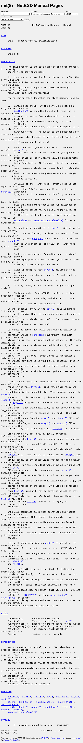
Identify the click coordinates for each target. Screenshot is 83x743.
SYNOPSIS (6, 48)
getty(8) (37, 238)
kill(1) (26, 696)
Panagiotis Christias (11, 740)
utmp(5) (45, 418)
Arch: (69, 11)
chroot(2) (7, 191)
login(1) (6, 400)
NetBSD (44, 738)
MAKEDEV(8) (30, 595)
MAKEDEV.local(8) (45, 702)
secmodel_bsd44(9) (12, 709)
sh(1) (50, 696)
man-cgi (77, 738)
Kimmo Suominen (58, 738)
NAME (3, 35)
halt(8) (17, 564)
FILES (4, 613)
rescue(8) (37, 707)
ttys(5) (54, 228)
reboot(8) (17, 561)
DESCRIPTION (8, 61)
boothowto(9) (22, 111)
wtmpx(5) (62, 423)
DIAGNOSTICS (8, 642)
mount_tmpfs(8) (59, 595)
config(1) (13, 696)
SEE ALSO (6, 691)
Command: (6, 11)
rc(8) (21, 150)
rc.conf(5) (20, 220)
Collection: (7, 16)
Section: (35, 11)
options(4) (62, 696)
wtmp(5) (45, 423)
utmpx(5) (62, 418)
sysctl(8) (68, 707)
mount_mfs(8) (9, 597)
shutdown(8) (52, 707)
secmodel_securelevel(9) (48, 220)
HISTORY (5, 720)
